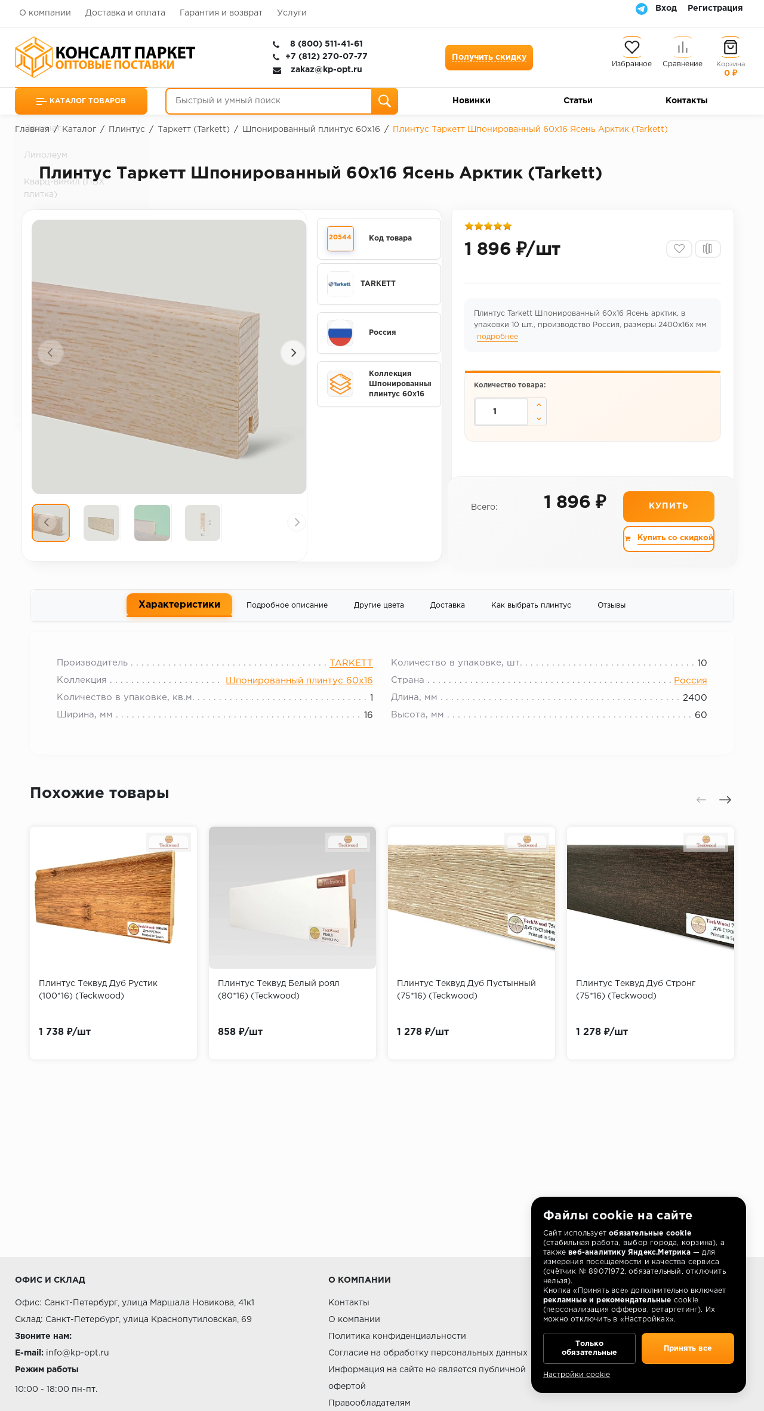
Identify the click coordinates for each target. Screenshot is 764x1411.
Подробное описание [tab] (287, 609)
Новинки (471, 100)
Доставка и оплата (125, 13)
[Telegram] (641, 8)
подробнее (498, 340)
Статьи (578, 100)
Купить (668, 510)
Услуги (292, 13)
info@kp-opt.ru (77, 1353)
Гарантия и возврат (221, 13)
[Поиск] (384, 101)
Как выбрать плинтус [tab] (531, 609)
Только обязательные (589, 1345)
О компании (45, 13)
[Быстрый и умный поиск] (281, 101)
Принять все (688, 1345)
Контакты (687, 100)
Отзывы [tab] (611, 609)
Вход (666, 8)
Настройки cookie (576, 1375)
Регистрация (715, 8)
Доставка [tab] (447, 609)
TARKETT (351, 671)
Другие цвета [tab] (379, 609)
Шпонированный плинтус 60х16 (299, 688)
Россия (684, 688)
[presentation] (51, 353)
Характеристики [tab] (179, 608)
